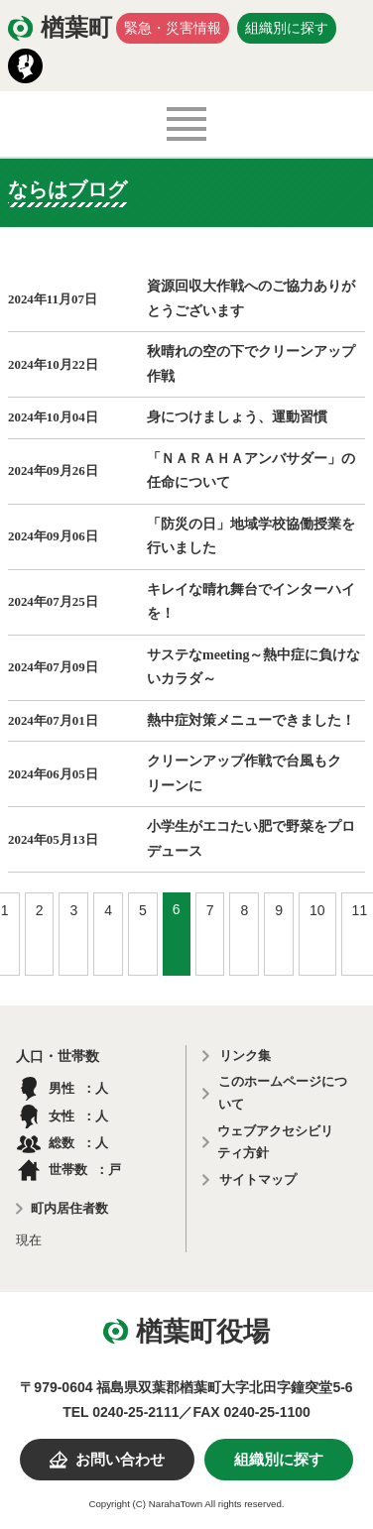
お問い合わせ (120, 1460)
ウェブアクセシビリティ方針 (275, 1142)
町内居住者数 (69, 1208)
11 (360, 910)
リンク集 (245, 1055)
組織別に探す (286, 28)
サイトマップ (258, 1179)
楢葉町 (76, 28)
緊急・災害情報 (172, 28)
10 (317, 910)
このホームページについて (282, 1093)
